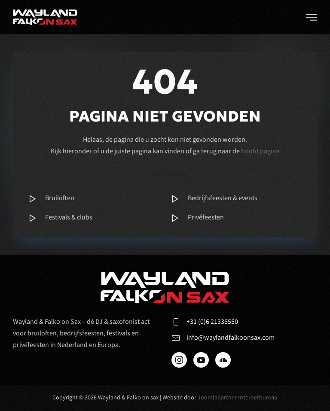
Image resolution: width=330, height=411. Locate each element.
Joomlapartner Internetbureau (238, 397)
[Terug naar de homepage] (45, 17)
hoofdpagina (165, 175)
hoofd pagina (260, 151)
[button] (311, 17)
